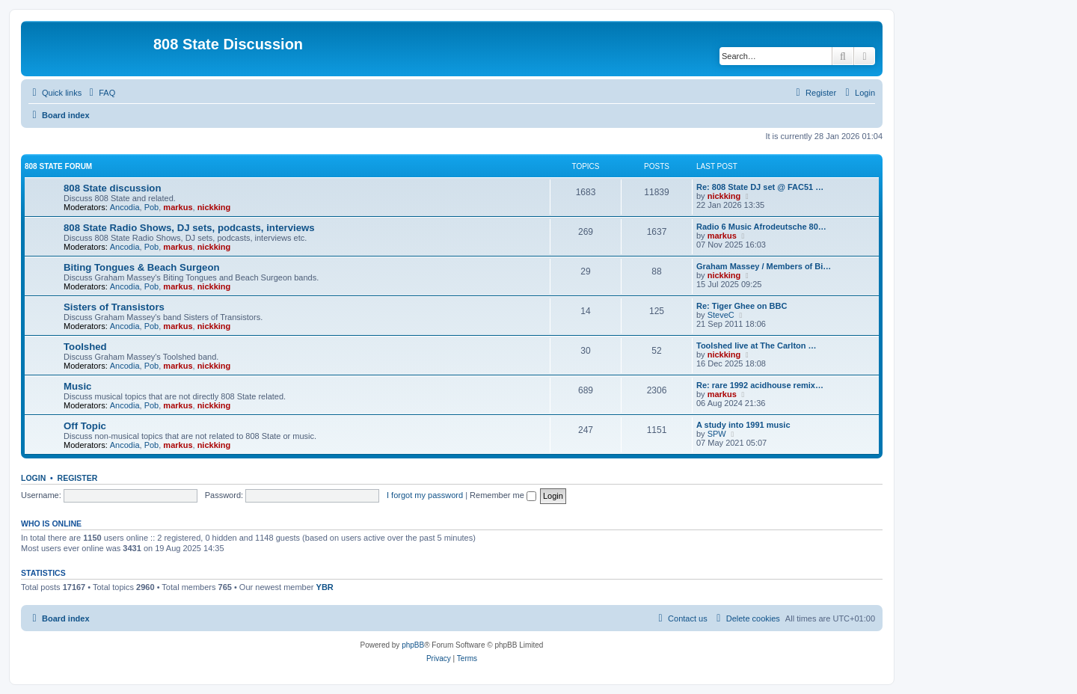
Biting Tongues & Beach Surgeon (142, 267)
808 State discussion (112, 188)
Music (77, 386)
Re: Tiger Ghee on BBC (741, 305)
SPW (717, 433)
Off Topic (85, 426)
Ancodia (125, 207)
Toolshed (85, 346)
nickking (214, 207)
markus (177, 207)
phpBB (413, 645)
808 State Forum (58, 166)
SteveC (721, 314)
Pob (151, 207)
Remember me (503, 495)
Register (78, 477)
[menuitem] (100, 93)
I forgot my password (425, 495)
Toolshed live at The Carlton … (756, 345)
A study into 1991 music (743, 424)
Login (33, 477)
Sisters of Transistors (114, 307)
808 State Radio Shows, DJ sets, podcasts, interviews (189, 227)
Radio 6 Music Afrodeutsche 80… (761, 226)
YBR (325, 587)
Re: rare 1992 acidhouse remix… (759, 385)
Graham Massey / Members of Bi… (763, 266)
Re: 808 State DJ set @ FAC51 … (759, 186)
